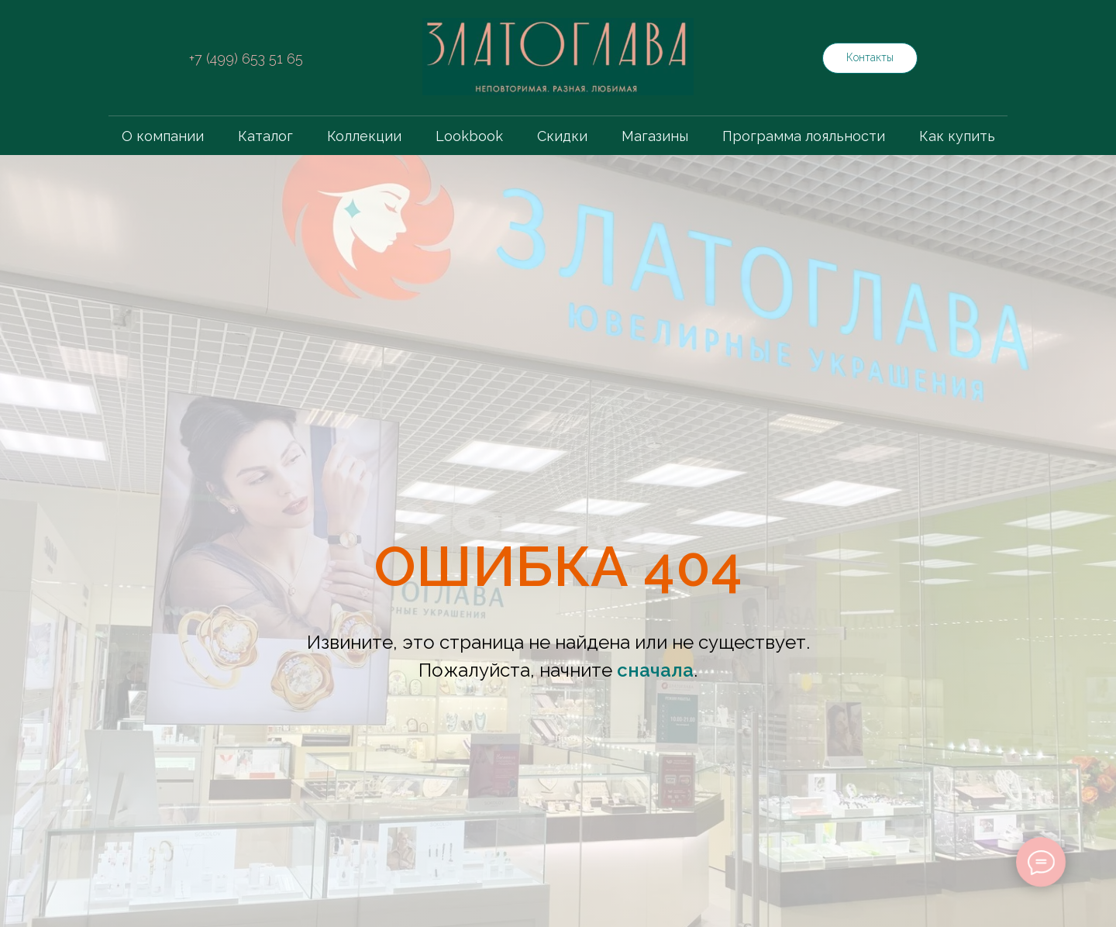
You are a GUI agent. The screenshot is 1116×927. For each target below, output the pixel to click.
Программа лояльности (803, 136)
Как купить (957, 136)
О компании (163, 136)
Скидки (562, 136)
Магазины (655, 136)
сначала (655, 670)
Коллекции (364, 136)
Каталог (265, 136)
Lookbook (469, 136)
